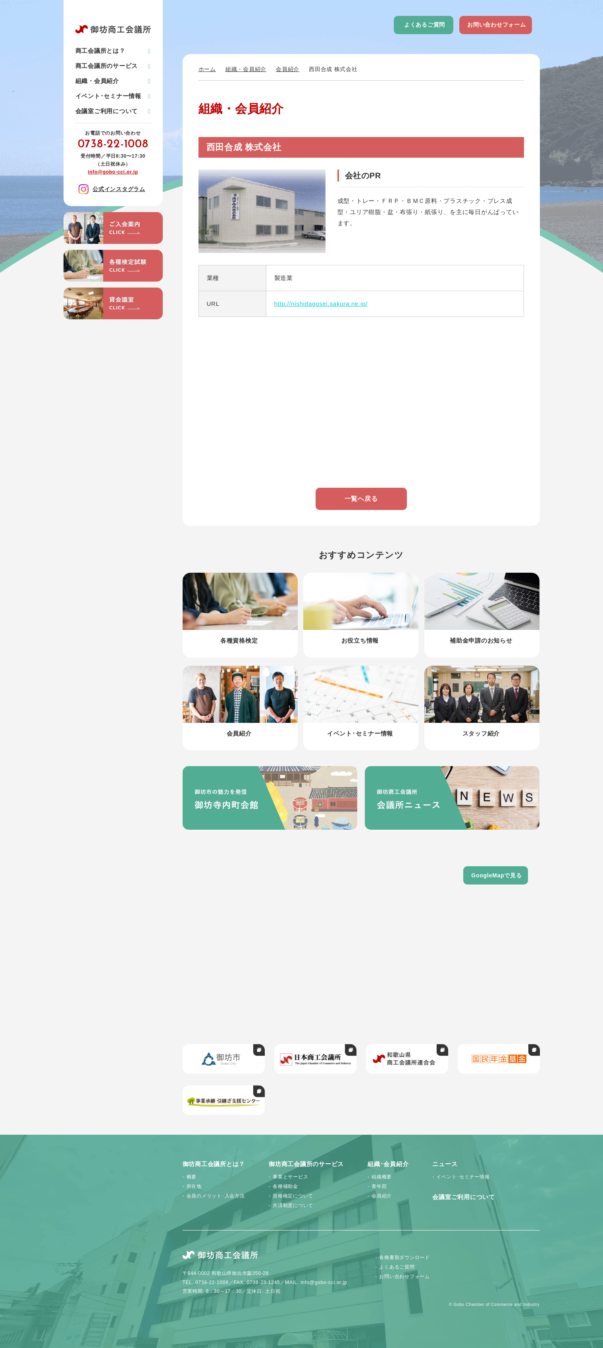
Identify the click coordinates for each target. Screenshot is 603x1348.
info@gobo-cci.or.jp (113, 172)
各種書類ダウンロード (404, 1257)
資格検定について (293, 1196)
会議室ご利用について (106, 111)
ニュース (444, 1164)
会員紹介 (287, 69)
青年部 (379, 1186)
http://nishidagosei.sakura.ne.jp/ (321, 303)
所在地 (194, 1186)
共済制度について (293, 1205)
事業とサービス (290, 1177)
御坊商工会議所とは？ (214, 1164)
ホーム (207, 69)
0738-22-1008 (113, 144)
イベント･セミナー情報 (108, 96)
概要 (192, 1177)
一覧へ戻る (361, 498)
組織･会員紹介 (388, 1164)
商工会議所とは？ (100, 50)
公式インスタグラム (112, 189)
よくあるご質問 (424, 24)
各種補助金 (285, 1186)
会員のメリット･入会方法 (216, 1196)
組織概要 (382, 1177)
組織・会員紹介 (245, 69)
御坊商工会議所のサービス (306, 1164)
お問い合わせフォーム (496, 24)
